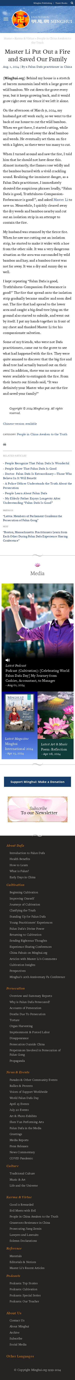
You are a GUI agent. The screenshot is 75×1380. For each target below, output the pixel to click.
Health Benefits (20, 859)
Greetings (16, 1134)
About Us (13, 1313)
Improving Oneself (22, 898)
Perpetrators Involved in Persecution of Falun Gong (35, 1052)
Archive (14, 1332)
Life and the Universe (24, 1185)
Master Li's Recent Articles (27, 1268)
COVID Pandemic (21, 1158)
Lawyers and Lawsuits (24, 1235)
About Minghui (19, 1326)
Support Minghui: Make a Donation (37, 782)
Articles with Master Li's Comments (33, 959)
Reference (14, 1248)
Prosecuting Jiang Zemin (26, 1228)
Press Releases (19, 1146)
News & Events (18, 1072)
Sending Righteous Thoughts (28, 940)
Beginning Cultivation (24, 892)
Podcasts (13, 1275)
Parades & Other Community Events (33, 1080)
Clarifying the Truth (23, 910)
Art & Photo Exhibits (23, 1116)
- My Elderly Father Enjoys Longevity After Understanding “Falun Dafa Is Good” (31, 500)
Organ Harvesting (21, 1026)
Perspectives (18, 971)
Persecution (15, 988)
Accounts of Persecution (25, 1008)
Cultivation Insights (22, 965)
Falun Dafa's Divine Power (27, 928)
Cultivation (15, 884)
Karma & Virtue (24, 38)
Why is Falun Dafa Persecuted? (30, 1002)
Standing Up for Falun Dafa (28, 916)
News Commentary (22, 1152)
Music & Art (17, 1179)
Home (8, 38)
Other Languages (20, 1356)
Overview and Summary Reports (31, 996)
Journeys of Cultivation (25, 904)
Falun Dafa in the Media (25, 1128)
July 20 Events (19, 1110)
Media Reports (19, 1140)
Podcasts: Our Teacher (24, 1301)
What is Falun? (19, 871)
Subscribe (16, 1338)
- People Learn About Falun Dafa (25, 493)
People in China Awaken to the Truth (42, 434)
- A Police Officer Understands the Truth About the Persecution (37, 485)
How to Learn (19, 865)
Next (5, 526)
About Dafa (15, 845)
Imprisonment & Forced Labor (30, 1032)
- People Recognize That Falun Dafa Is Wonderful (36, 463)
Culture (12, 1165)
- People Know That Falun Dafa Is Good (30, 468)
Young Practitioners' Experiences (31, 922)
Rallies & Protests (21, 1086)
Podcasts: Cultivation (23, 1289)
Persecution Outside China (27, 1044)
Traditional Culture (22, 1173)
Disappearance (19, 1038)
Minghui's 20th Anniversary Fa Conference (37, 977)
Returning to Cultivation (25, 934)
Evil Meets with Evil (23, 1210)
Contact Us (17, 1320)
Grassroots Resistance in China (30, 1222)
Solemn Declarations (23, 1241)
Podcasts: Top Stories (24, 1283)
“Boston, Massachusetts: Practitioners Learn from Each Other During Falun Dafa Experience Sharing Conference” (35, 536)
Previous (8, 510)
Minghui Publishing (43, 3)
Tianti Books (61, 3)
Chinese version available (20, 424)
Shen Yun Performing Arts (27, 1122)
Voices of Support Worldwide (29, 1092)
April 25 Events (19, 1104)
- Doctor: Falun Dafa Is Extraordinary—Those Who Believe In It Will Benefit (37, 476)
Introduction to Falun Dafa (27, 853)
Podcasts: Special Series (25, 1295)
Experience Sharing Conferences (31, 947)
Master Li (61, 199)
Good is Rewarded (22, 1204)
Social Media (18, 1344)
